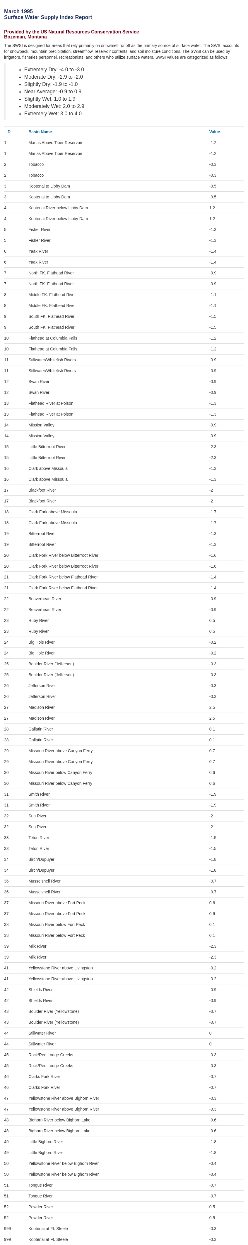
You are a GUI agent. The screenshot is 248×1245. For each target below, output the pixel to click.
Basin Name (40, 131)
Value (214, 131)
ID (8, 131)
